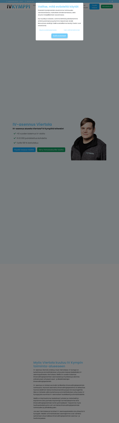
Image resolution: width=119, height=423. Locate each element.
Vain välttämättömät (72, 30)
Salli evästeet (59, 35)
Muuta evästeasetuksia (48, 30)
